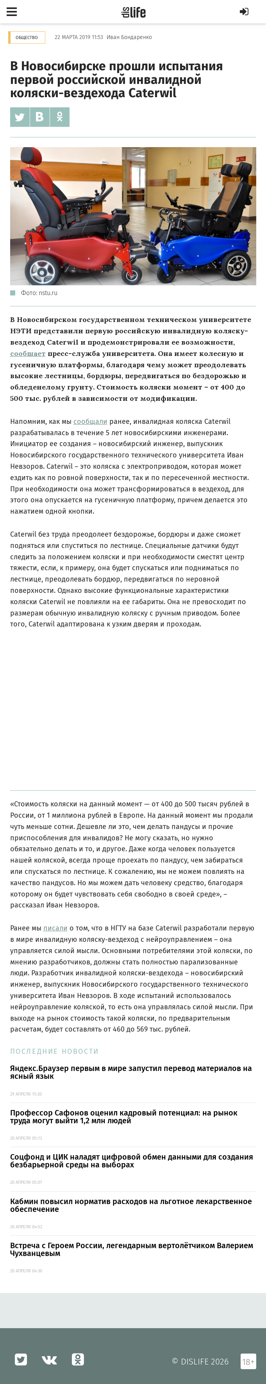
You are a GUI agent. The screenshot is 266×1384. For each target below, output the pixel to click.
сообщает (28, 353)
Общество (27, 37)
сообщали (90, 421)
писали (55, 928)
